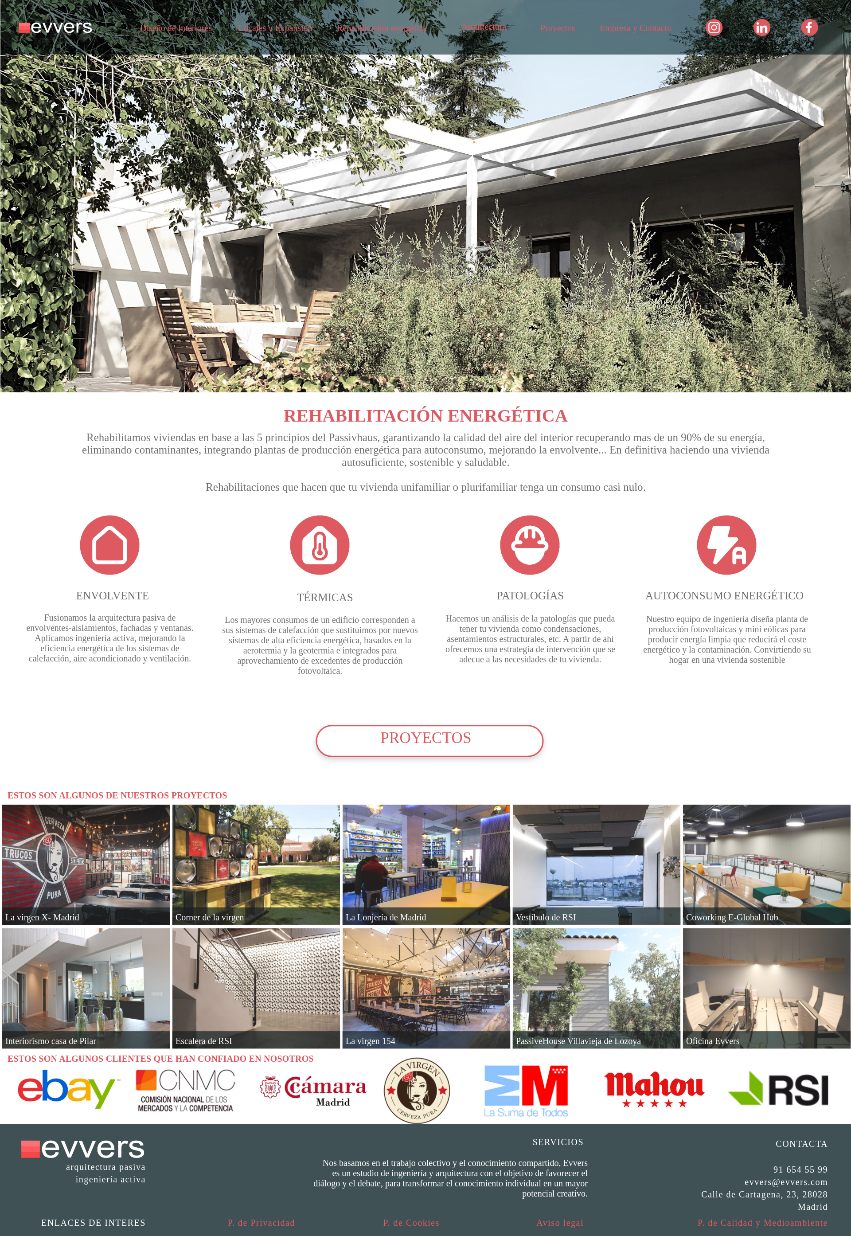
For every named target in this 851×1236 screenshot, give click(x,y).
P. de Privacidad (261, 1223)
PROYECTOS (425, 738)
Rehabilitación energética (382, 28)
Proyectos (557, 28)
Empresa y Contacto (635, 28)
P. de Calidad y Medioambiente (763, 1223)
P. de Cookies (411, 1223)
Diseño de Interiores (176, 28)
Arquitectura (483, 26)
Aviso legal (560, 1223)
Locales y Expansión (275, 28)
